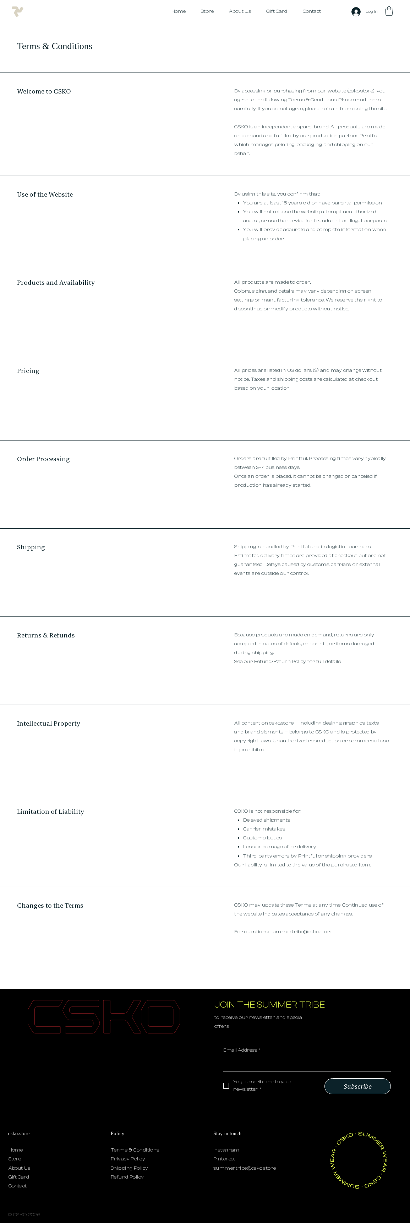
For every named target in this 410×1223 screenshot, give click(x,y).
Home (16, 1150)
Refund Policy (127, 1177)
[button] (389, 11)
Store (15, 1159)
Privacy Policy (128, 1159)
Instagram (226, 1150)
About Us (19, 1168)
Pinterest (224, 1159)
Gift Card (19, 1177)
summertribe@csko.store (301, 932)
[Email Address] (305, 1064)
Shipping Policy (129, 1168)
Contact (18, 1186)
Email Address (241, 1050)
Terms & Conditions (135, 1150)
